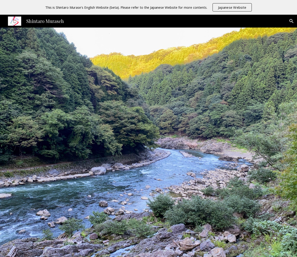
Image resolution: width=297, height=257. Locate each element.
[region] (148, 7)
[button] (291, 21)
